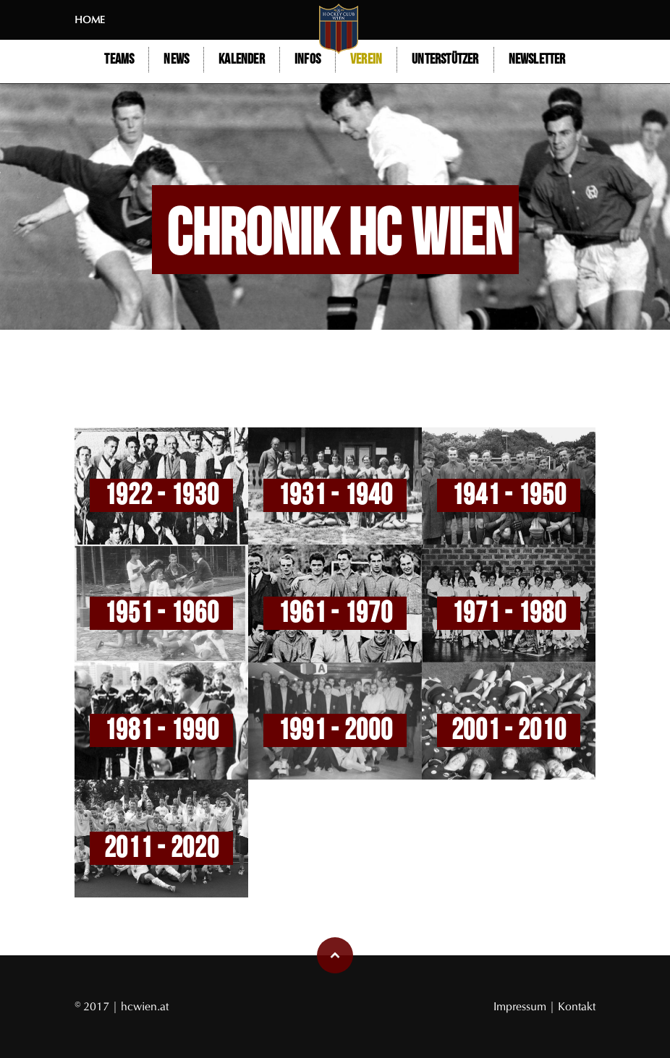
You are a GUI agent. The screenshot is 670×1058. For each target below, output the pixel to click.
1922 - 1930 (161, 495)
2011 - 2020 (161, 848)
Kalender (242, 59)
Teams (119, 59)
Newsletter (537, 59)
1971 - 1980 (509, 613)
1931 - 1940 (335, 495)
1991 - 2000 (335, 730)
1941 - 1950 (509, 495)
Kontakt (576, 1006)
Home (90, 20)
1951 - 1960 (161, 613)
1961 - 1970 (335, 613)
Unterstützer (445, 59)
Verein (366, 59)
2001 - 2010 (509, 730)
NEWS (176, 59)
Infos (307, 59)
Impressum (521, 1006)
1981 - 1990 (161, 730)
